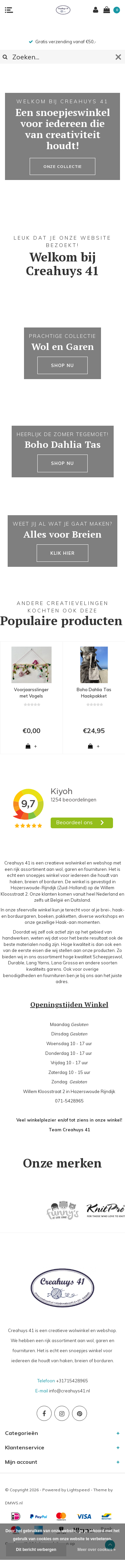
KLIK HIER (62, 553)
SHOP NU (62, 365)
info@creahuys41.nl (69, 1390)
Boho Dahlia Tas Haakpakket (94, 693)
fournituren (54, 975)
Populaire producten (61, 620)
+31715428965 (72, 1380)
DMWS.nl (14, 1502)
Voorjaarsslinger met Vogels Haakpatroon (31, 693)
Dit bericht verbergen (36, 1549)
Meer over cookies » (96, 1549)
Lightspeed (78, 1489)
